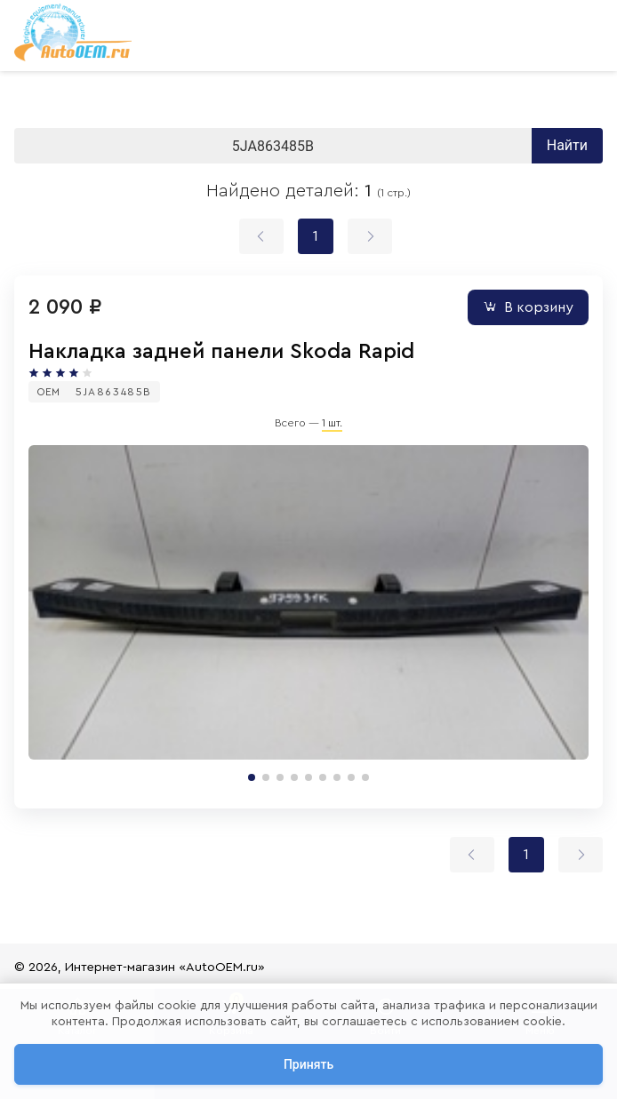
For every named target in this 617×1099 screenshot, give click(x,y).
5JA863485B (114, 391)
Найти (567, 145)
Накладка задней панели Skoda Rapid (221, 351)
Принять (308, 1064)
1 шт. (332, 423)
